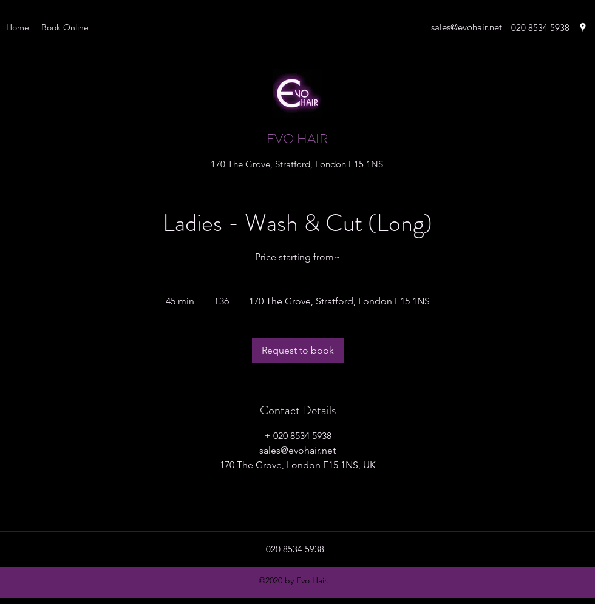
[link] (298, 350)
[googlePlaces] (583, 27)
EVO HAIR (297, 138)
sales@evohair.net (466, 27)
